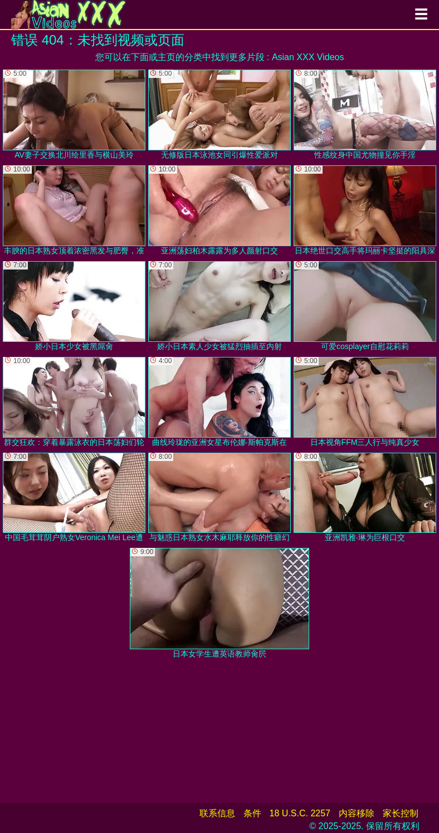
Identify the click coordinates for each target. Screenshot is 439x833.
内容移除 (356, 813)
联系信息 (217, 813)
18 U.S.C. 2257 (300, 813)
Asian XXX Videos (308, 57)
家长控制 (400, 813)
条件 (252, 813)
